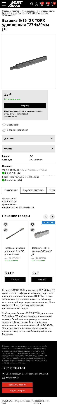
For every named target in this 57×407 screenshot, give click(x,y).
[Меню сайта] (4, 4)
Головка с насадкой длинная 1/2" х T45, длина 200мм (15, 251)
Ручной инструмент (29, 11)
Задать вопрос (17, 390)
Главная (5, 11)
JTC (31, 156)
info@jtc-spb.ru (12, 378)
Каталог (15, 11)
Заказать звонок (17, 384)
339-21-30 (13, 368)
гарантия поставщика (36, 302)
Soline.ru (37, 403)
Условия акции (10, 116)
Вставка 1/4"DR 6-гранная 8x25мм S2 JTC (41, 251)
